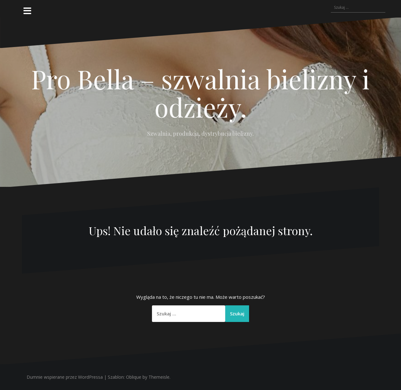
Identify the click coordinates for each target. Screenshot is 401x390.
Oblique (133, 377)
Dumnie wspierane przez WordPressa (65, 377)
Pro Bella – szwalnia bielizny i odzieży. (200, 92)
